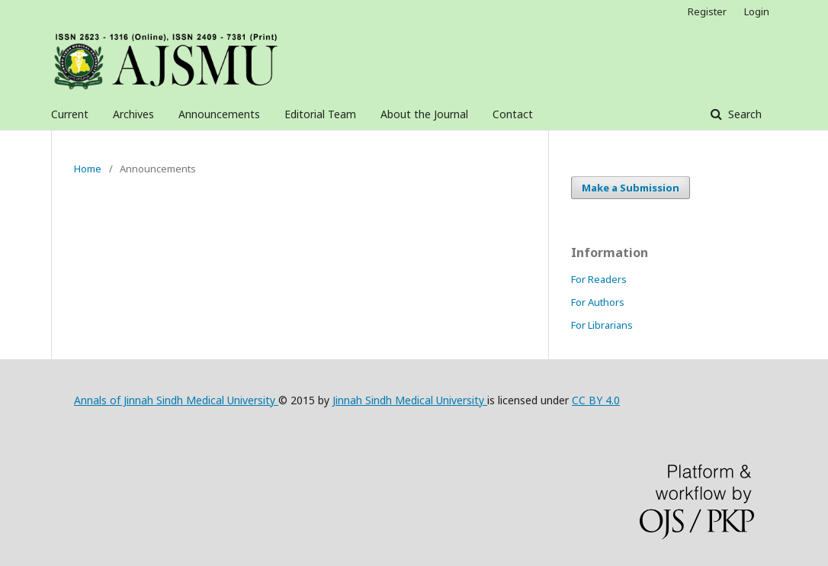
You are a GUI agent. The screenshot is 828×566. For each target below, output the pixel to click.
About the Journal (424, 114)
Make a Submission (630, 188)
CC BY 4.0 (596, 400)
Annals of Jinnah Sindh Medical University (176, 400)
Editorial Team (320, 114)
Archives (133, 114)
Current (69, 114)
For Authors (597, 302)
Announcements (219, 114)
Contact (513, 114)
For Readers (599, 279)
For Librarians (602, 325)
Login (756, 11)
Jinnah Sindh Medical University (409, 400)
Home (87, 168)
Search (743, 114)
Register (707, 11)
